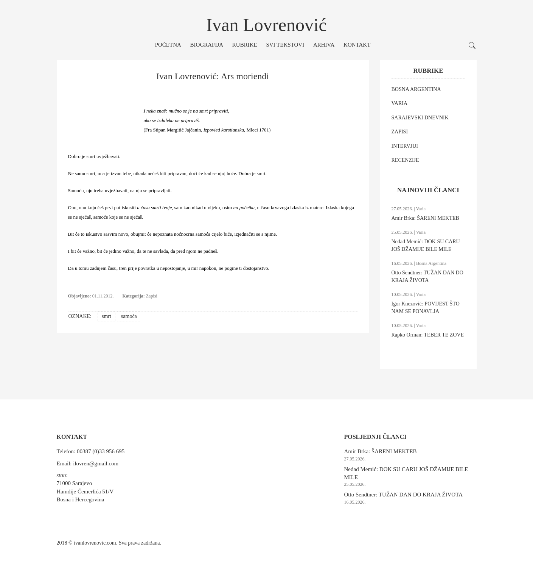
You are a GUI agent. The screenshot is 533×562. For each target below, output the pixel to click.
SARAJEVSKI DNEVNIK (420, 118)
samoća (129, 316)
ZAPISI (400, 132)
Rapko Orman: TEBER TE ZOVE (428, 335)
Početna (168, 45)
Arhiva (323, 45)
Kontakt (356, 45)
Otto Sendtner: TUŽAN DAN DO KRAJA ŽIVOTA (403, 495)
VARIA (400, 103)
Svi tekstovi (285, 45)
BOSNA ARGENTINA (416, 89)
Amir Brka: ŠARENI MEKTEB (425, 218)
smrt (106, 316)
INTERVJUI (405, 146)
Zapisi (151, 296)
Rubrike (244, 45)
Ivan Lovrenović (266, 25)
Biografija (207, 45)
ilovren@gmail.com (95, 463)
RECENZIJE (405, 160)
